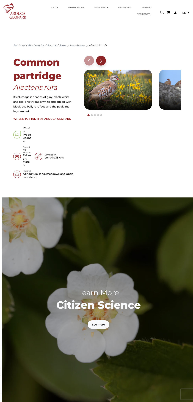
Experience (75, 7)
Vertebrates (77, 45)
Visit (54, 7)
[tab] (88, 115)
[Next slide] (101, 61)
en (184, 13)
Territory (143, 14)
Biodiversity (36, 45)
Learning (124, 7)
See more (98, 324)
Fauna (51, 45)
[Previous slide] (89, 61)
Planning (100, 7)
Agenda (146, 7)
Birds (62, 45)
